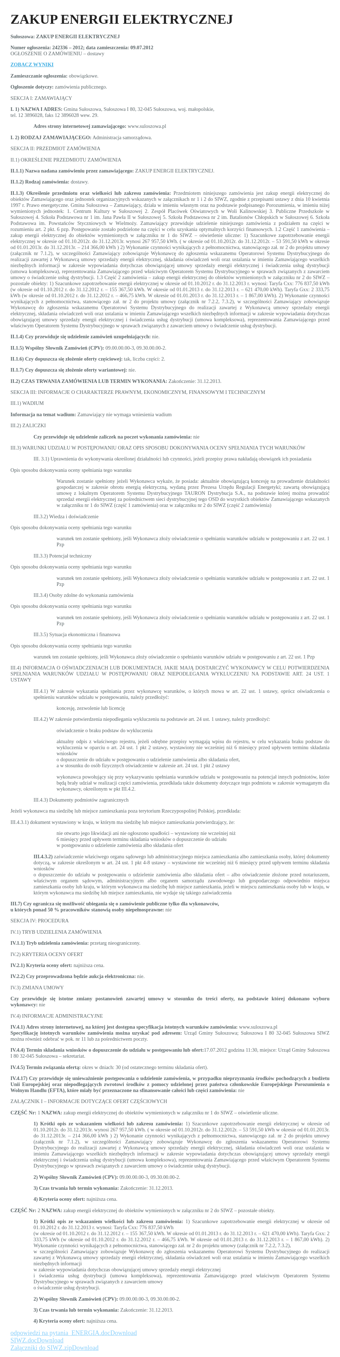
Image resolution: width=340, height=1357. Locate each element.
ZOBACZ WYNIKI (32, 64)
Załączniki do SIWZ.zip (41, 1347)
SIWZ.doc (24, 1340)
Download (123, 1332)
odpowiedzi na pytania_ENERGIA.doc (60, 1332)
